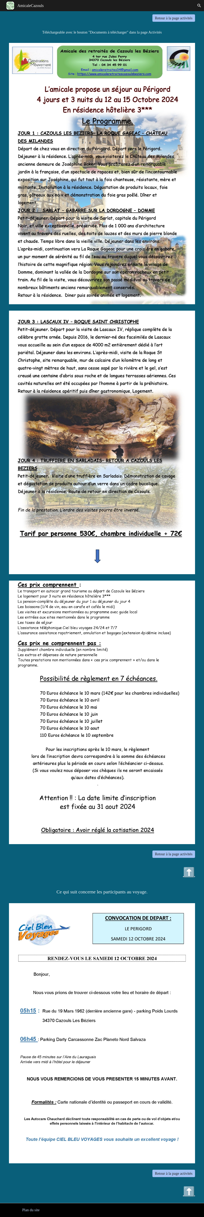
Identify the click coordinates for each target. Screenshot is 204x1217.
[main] (102, 32)
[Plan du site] (31, 1210)
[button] (199, 5)
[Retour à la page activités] (174, 18)
